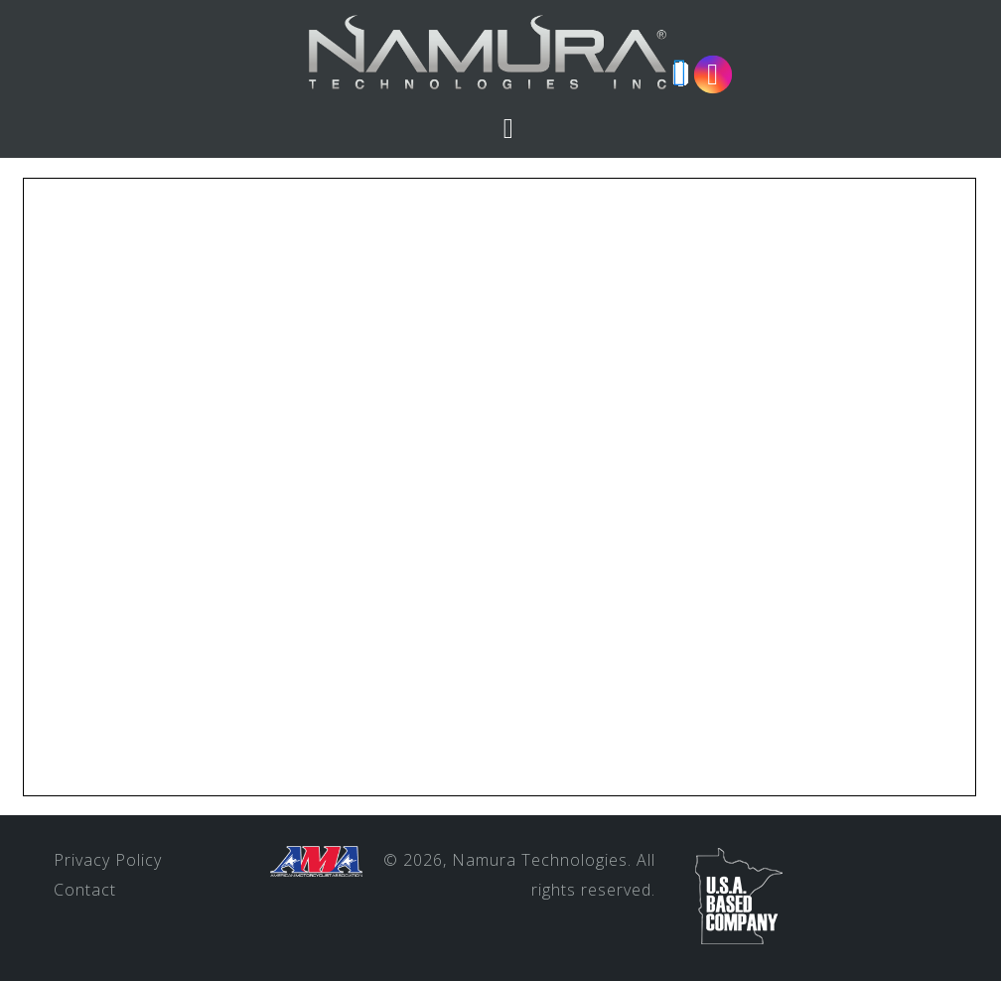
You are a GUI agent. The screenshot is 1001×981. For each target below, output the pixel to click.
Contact (85, 890)
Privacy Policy (108, 860)
